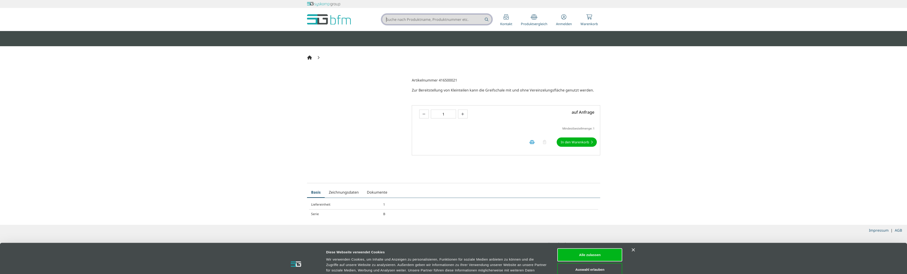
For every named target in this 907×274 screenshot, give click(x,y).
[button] (564, 20)
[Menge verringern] (424, 114)
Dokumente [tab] (377, 192)
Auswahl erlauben (589, 244)
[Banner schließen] (633, 224)
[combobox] (437, 19)
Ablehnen (589, 259)
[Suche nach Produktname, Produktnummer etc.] (486, 19)
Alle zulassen (590, 229)
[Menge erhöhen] (463, 114)
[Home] (310, 57)
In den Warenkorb (575, 142)
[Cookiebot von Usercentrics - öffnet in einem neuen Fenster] (296, 265)
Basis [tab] (316, 192)
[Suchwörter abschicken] (486, 19)
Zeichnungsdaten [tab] (344, 192)
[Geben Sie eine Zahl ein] (443, 114)
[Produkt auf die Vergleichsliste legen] (532, 142)
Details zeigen (507, 265)
